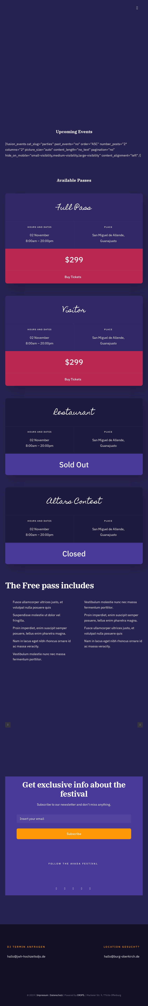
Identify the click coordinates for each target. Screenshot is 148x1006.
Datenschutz (56, 995)
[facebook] (81, 888)
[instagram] (56, 888)
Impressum (42, 995)
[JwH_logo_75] (11, 4)
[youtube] (90, 888)
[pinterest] (73, 888)
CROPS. (81, 995)
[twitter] (64, 888)
